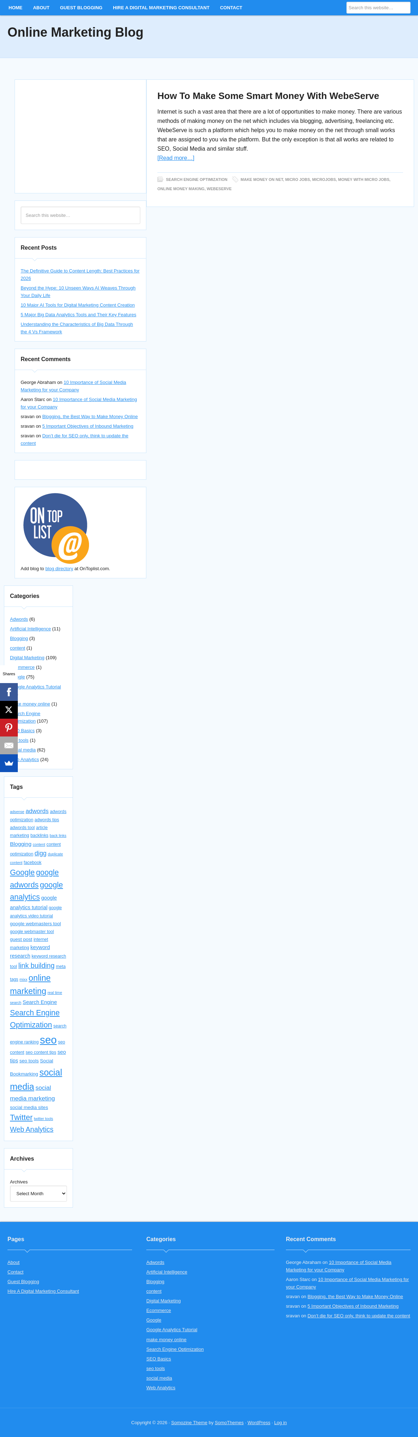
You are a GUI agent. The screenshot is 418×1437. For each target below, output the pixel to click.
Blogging (19, 638)
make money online (30, 704)
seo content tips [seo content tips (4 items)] (41, 1052)
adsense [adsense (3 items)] (17, 811)
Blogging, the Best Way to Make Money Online (90, 416)
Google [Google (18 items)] (22, 872)
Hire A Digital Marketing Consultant (161, 7)
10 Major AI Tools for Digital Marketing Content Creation (78, 305)
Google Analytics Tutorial (35, 686)
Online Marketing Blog (75, 32)
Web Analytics (24, 759)
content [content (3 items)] (39, 844)
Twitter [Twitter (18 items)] (21, 1117)
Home (15, 7)
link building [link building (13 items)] (36, 965)
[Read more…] (175, 158)
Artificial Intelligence (30, 628)
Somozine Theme (189, 1422)
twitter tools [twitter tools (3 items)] (43, 1118)
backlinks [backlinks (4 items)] (39, 835)
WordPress (258, 1422)
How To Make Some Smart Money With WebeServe (268, 95)
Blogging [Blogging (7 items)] (20, 844)
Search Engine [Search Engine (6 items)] (40, 1002)
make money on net (262, 179)
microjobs (324, 179)
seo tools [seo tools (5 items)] (28, 1060)
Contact (231, 7)
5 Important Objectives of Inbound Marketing (88, 426)
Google (153, 1320)
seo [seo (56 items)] (48, 1040)
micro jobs (297, 179)
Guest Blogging (81, 7)
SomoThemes (229, 1422)
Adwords (19, 619)
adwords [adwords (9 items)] (37, 811)
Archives (19, 1182)
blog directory (59, 568)
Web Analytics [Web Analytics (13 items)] (31, 1129)
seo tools (19, 740)
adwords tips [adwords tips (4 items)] (47, 819)
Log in (280, 1422)
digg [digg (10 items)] (41, 853)
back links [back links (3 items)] (58, 835)
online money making (180, 188)
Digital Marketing (27, 657)
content (17, 648)
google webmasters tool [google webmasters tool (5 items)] (35, 923)
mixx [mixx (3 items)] (23, 979)
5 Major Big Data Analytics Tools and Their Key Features (78, 314)
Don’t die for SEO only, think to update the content (359, 1315)
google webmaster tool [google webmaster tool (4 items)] (32, 931)
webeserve (219, 188)
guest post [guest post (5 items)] (21, 939)
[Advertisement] (80, 135)
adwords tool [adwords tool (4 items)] (22, 827)
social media (23, 750)
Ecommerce (22, 667)
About (41, 7)
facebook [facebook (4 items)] (33, 862)
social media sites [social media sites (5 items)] (29, 1107)
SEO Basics (22, 730)
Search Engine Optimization (197, 179)
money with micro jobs (363, 179)
